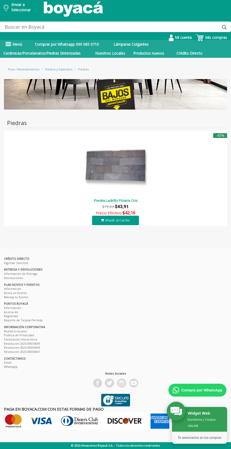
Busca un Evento (15, 293)
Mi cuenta (180, 37)
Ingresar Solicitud (16, 263)
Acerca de (11, 312)
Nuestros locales (15, 331)
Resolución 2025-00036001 (22, 352)
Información (12, 289)
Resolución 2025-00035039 (22, 343)
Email (8, 362)
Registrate (11, 316)
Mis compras (211, 37)
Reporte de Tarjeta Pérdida (23, 320)
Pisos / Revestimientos (23, 69)
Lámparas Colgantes (131, 44)
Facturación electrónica (20, 339)
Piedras (83, 69)
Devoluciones (13, 278)
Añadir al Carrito (115, 220)
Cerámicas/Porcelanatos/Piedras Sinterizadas (41, 53)
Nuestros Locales (110, 53)
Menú (13, 44)
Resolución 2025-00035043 (22, 347)
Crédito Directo (189, 53)
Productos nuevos (148, 53)
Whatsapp (11, 367)
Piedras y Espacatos (58, 69)
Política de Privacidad (19, 335)
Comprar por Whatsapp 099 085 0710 (67, 44)
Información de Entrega (20, 274)
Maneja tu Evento (16, 297)
